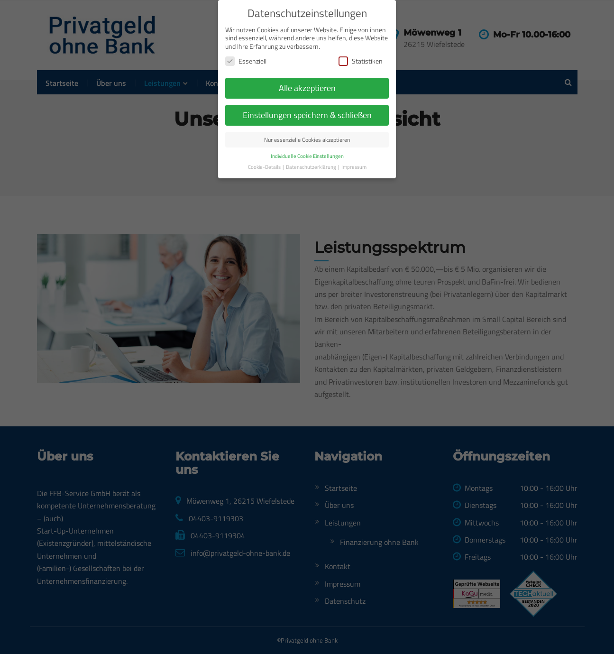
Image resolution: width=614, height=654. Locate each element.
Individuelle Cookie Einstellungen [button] (307, 133)
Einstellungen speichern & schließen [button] (307, 92)
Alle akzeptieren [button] (307, 65)
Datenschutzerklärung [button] (311, 144)
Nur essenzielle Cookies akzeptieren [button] (307, 116)
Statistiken (361, 38)
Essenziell (245, 38)
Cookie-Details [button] (265, 144)
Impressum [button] (354, 144)
